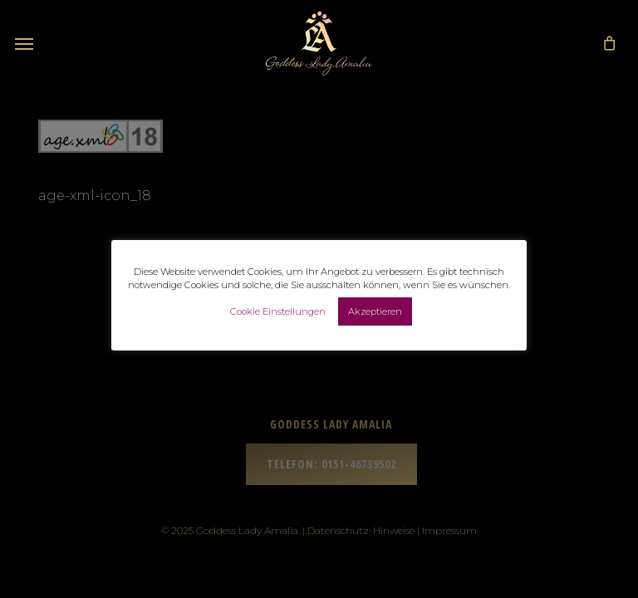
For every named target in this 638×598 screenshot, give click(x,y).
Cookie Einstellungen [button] (278, 311)
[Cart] (604, 43)
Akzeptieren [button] (375, 311)
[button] (24, 43)
